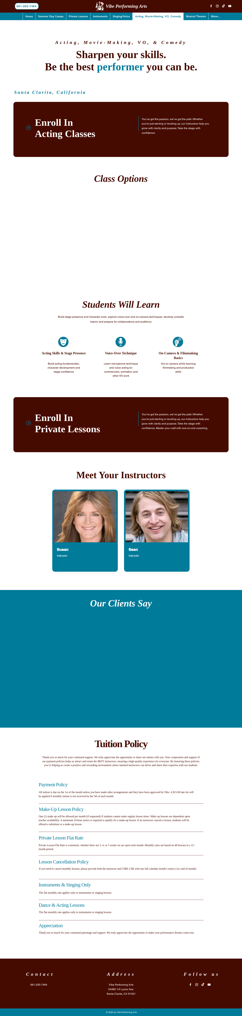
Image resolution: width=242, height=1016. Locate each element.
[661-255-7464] (27, 6)
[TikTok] (223, 6)
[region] (85, 531)
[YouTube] (230, 6)
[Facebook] (211, 6)
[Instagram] (217, 6)
